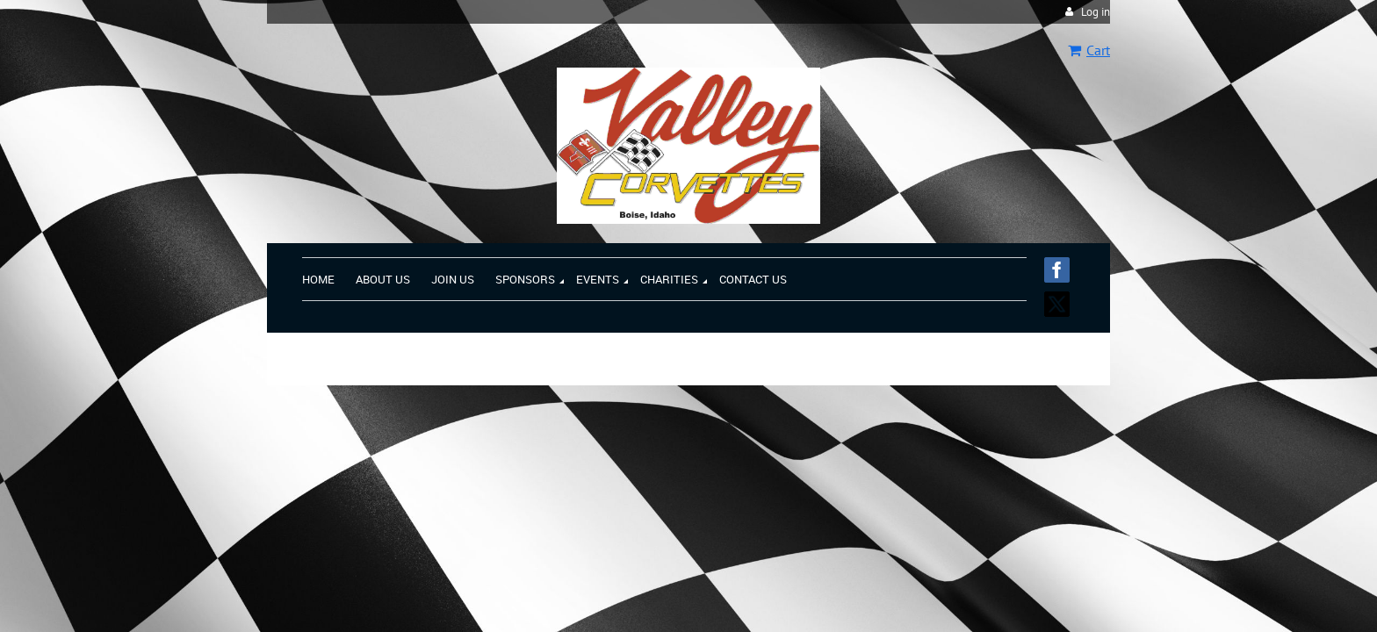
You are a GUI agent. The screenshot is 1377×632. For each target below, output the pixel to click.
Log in (1095, 11)
